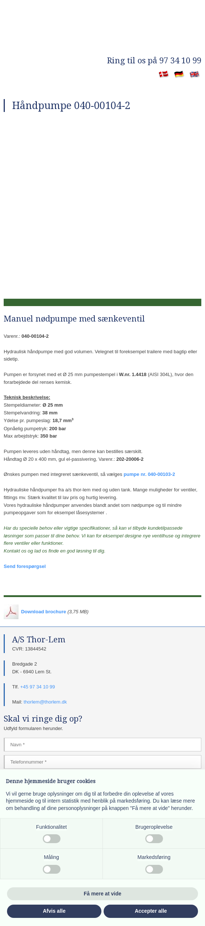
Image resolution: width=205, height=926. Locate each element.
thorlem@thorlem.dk (45, 702)
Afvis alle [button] (54, 911)
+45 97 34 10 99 (37, 687)
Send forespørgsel (25, 566)
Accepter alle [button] (151, 911)
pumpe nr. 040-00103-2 (149, 474)
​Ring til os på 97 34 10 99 (154, 60)
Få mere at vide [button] (102, 894)
